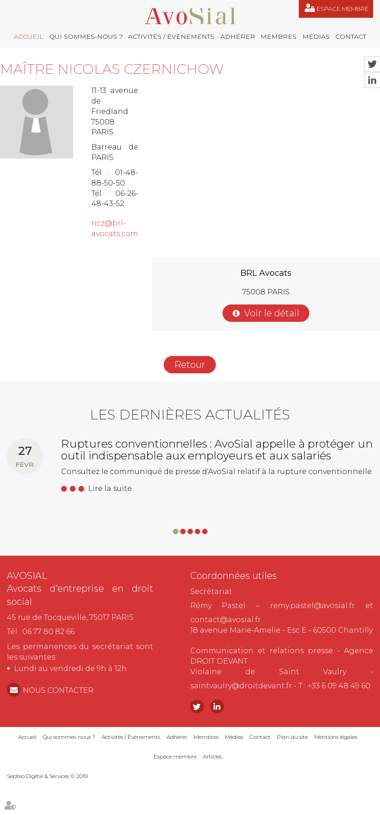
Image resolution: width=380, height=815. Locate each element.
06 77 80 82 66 (48, 631)
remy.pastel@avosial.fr (312, 605)
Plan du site (292, 736)
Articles (212, 756)
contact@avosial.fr (225, 619)
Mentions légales (335, 736)
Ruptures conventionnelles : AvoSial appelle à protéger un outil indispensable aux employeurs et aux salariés (217, 449)
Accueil (28, 36)
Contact (350, 36)
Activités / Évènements (171, 36)
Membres (278, 36)
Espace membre (343, 8)
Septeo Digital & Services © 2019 (47, 776)
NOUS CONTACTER (58, 690)
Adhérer (237, 36)
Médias (316, 36)
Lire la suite (110, 488)
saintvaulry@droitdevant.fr (241, 685)
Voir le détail (271, 313)
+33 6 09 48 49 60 (338, 685)
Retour (189, 364)
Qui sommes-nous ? (86, 36)
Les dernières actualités (190, 414)
